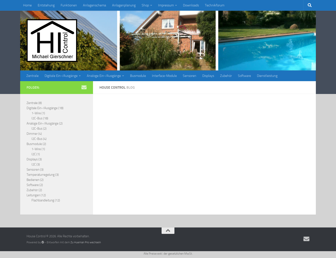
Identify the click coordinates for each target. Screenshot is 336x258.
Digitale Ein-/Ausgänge (61, 76)
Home (27, 5)
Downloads (191, 5)
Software (244, 76)
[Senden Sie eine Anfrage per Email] (84, 87)
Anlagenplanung (124, 5)
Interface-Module (164, 76)
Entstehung (46, 5)
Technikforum (214, 5)
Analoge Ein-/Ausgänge (104, 76)
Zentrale (32, 76)
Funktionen (69, 5)
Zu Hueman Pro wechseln (85, 242)
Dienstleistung (267, 76)
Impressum (166, 5)
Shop (145, 5)
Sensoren (189, 76)
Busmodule (138, 76)
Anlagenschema (94, 5)
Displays (208, 76)
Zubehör (226, 76)
